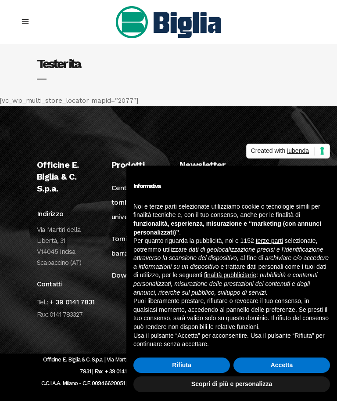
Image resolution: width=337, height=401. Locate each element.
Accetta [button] (282, 364)
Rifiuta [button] (181, 364)
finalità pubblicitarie (230, 274)
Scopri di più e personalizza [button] (231, 383)
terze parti (269, 240)
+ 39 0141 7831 (72, 302)
